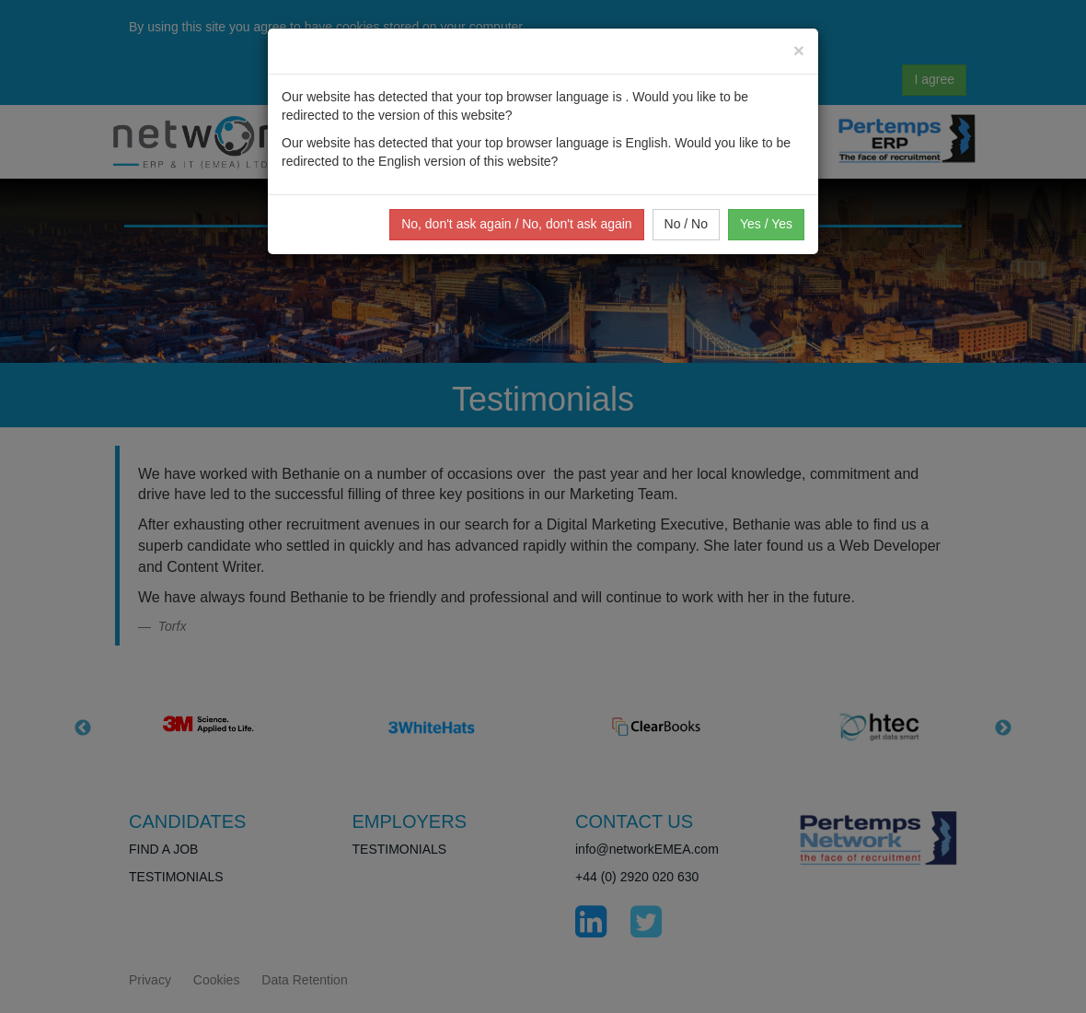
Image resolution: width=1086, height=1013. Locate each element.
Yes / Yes (766, 223)
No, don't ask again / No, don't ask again (516, 223)
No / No (686, 223)
